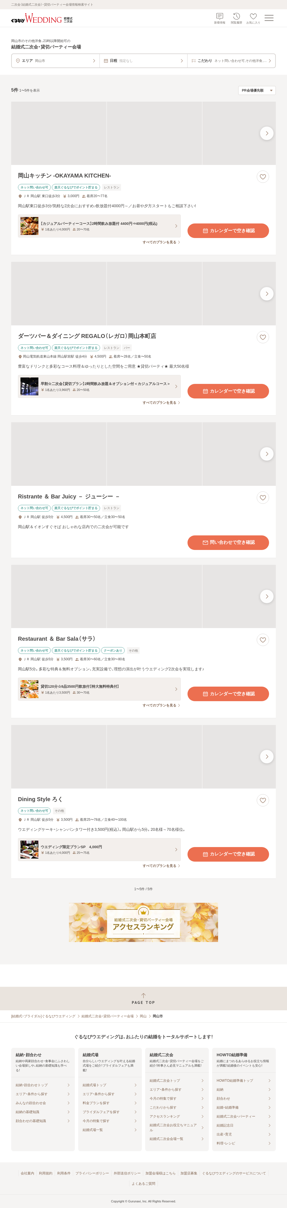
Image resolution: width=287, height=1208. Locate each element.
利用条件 (64, 1173)
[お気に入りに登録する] (263, 177)
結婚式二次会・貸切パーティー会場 (108, 1016)
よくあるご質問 (143, 1184)
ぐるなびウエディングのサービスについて (234, 1173)
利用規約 (45, 1173)
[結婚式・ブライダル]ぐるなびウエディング (43, 1016)
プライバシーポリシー (92, 1173)
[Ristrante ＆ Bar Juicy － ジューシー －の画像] (143, 454)
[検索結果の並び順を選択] (257, 90)
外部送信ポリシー (127, 1173)
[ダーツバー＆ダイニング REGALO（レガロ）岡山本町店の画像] (143, 293)
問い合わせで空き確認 (228, 542)
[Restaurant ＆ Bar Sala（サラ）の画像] (143, 596)
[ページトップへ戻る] (143, 999)
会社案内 (27, 1173)
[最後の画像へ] (267, 133)
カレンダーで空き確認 (228, 230)
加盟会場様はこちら (160, 1173)
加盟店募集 (188, 1173)
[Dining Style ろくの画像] (143, 757)
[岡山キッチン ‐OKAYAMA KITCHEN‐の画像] (143, 133)
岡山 (143, 1016)
